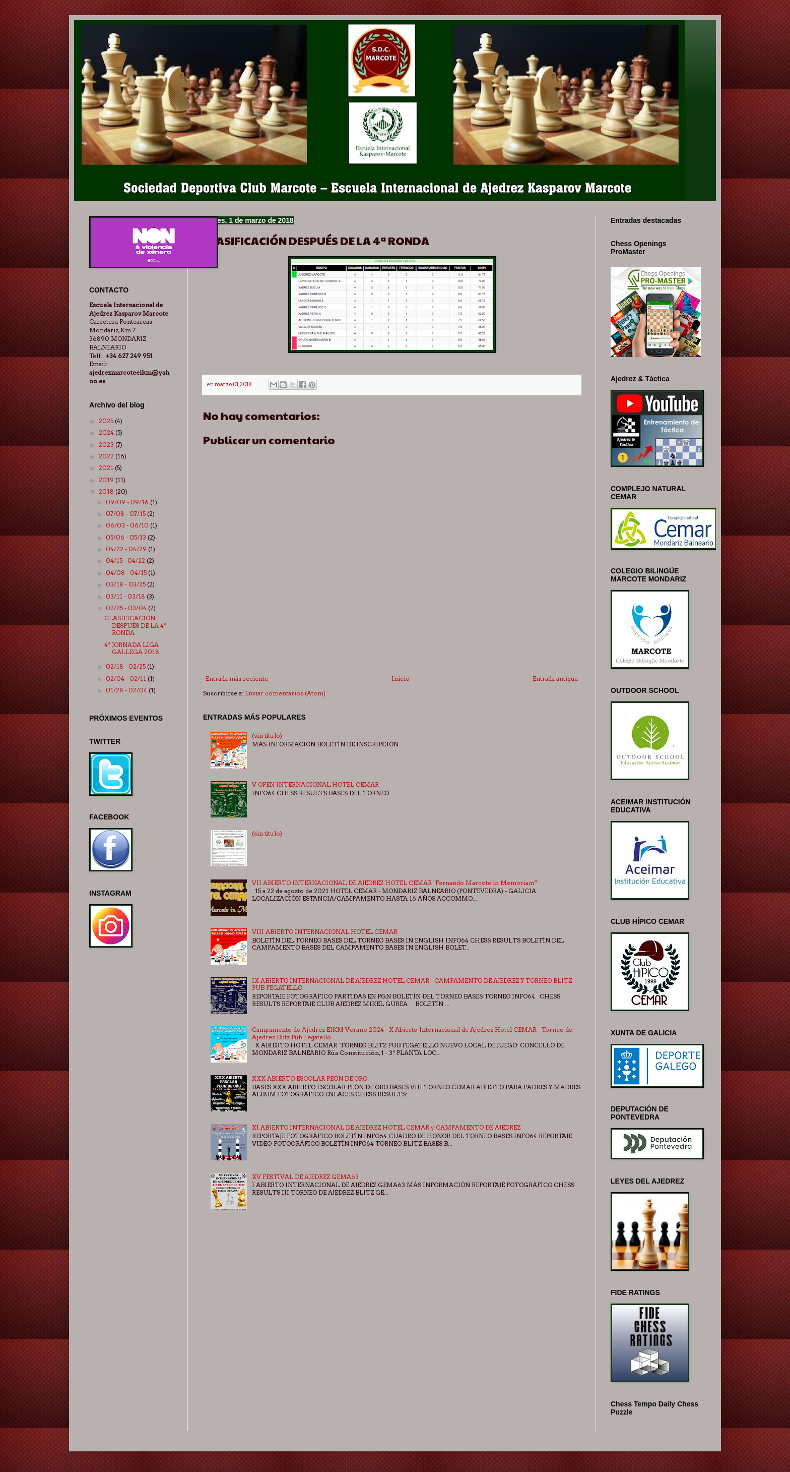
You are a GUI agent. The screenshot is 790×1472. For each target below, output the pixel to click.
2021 (107, 468)
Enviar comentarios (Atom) (285, 693)
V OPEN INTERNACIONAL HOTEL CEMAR (315, 784)
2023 (107, 444)
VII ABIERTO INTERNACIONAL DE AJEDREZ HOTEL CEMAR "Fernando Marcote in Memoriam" (394, 883)
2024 (107, 432)
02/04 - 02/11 (127, 678)
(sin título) (267, 735)
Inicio (400, 678)
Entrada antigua (555, 678)
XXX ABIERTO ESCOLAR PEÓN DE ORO (309, 1078)
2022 (107, 456)
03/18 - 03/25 (126, 584)
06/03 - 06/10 (128, 525)
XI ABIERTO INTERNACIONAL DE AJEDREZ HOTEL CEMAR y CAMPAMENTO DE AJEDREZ (386, 1127)
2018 (107, 491)
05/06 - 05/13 (127, 537)
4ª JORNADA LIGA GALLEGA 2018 (131, 648)
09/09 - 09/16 (128, 502)
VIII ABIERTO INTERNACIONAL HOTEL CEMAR (325, 931)
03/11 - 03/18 (126, 596)
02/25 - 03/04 (127, 608)
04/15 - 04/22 (126, 560)
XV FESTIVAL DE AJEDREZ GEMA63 (305, 1177)
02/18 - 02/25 (126, 666)
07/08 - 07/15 (126, 513)
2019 (107, 480)
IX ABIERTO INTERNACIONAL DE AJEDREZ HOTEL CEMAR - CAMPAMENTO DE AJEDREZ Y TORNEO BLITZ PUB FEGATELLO (412, 984)
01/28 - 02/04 (127, 690)
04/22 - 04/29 (127, 549)
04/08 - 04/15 (127, 572)
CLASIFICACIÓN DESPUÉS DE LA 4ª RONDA (135, 625)
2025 (107, 421)
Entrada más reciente (237, 678)
